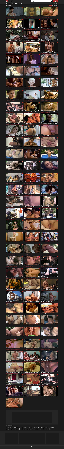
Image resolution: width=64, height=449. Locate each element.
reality (13, 361)
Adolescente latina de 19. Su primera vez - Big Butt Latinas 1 (31, 301)
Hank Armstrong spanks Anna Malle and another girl (13, 123)
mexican (50, 337)
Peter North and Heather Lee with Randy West (30, 313)
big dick (14, 302)
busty (45, 266)
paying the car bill (8, 396)
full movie (14, 17)
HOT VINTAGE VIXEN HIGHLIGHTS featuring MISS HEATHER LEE (49, 396)
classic (50, 100)
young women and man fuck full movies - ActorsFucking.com (14, 16)
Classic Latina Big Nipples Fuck (28, 123)
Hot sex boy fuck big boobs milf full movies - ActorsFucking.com (49, 40)
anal (27, 76)
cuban (50, 254)
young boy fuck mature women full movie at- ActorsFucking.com (32, 99)
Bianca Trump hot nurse (27, 64)
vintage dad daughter (32, 427)
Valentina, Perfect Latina (27, 230)
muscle (48, 159)
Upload (55, 1)
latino (8, 29)
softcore (46, 159)
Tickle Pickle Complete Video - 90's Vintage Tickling (30, 194)
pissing (7, 429)
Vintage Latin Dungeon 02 (44, 384)
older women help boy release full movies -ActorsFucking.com (14, 135)
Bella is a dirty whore (9, 265)
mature (10, 17)
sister (20, 427)
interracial (16, 88)
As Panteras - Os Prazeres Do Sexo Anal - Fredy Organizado (32, 384)
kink (14, 76)
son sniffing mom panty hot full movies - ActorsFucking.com (31, 40)
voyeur (31, 29)
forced (7, 427)
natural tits (44, 183)
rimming (34, 290)
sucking (14, 100)
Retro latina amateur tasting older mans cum (47, 372)
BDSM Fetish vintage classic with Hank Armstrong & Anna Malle (14, 194)
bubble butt (16, 302)
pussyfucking (9, 349)
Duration (56, 5)
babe (49, 349)
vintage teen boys (16, 429)
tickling (9, 112)
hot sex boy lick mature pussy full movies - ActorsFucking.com (14, 40)
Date (53, 5)
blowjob (46, 17)
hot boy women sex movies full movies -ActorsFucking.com (14, 52)
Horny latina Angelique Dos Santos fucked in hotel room (48, 16)
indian (7, 17)
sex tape (30, 302)
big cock (17, 195)
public (44, 337)
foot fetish (45, 278)
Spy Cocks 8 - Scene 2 (9, 301)
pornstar (12, 183)
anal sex (9, 41)
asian (28, 242)
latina (8, 17)
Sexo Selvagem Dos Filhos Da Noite (11, 230)
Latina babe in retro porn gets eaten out (29, 16)
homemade (48, 325)
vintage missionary (46, 427)
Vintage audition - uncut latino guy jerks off (11, 147)
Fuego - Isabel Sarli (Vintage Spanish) (46, 194)
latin (7, 112)
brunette (11, 88)
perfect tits (31, 183)
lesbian (7, 266)
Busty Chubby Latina (26, 52)
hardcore (28, 17)
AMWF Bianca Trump (26, 218)
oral (13, 53)
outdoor (49, 219)
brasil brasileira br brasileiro (34, 361)
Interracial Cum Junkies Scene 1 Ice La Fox (46, 253)
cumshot (48, 17)
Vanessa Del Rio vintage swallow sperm (11, 277)
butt (11, 373)
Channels (21, 3)
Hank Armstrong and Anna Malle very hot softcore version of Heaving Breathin (49, 289)
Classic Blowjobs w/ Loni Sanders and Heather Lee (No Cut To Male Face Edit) (32, 147)
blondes (12, 254)
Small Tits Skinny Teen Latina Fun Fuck (29, 336)
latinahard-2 (42, 99)
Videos (10, 3)
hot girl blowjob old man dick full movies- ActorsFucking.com (49, 123)
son (42, 429)
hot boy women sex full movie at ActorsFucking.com (13, 99)
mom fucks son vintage (14, 427)
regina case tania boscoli (27, 361)
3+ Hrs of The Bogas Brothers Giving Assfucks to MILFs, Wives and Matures (49, 111)
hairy (24, 88)
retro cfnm (39, 429)
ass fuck (29, 76)
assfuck (45, 112)
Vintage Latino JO (8, 28)
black (28, 53)
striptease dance (29, 429)
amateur (32, 17)
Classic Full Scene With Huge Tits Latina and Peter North (31, 111)
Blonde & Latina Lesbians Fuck (45, 206)
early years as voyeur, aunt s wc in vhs (29, 28)
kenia (16, 159)
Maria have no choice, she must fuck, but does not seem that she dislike (32, 277)
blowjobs (50, 136)
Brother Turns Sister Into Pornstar (45, 135)
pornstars (30, 124)
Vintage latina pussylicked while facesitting (29, 206)
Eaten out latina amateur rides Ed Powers (46, 348)
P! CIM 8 (7, 253)
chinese (34, 429)
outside (9, 171)
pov (32, 136)
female (19, 349)
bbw (48, 254)
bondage (14, 195)
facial (34, 112)
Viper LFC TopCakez (26, 348)
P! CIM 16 (42, 230)
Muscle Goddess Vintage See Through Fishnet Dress (31, 182)
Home (7, 3)
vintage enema (46, 429)
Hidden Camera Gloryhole (9, 384)
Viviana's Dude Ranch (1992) (10, 182)
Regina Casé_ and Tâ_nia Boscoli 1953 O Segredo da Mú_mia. (32, 360)
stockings (12, 159)
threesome (35, 373)
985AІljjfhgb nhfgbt (43, 182)
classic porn (14, 278)
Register (54, 3)
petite (7, 349)
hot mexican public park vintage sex (46, 336)
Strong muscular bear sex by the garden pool (12, 336)
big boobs (9, 76)
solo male (31, 349)
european (43, 195)
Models (17, 3)
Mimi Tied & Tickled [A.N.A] (9, 206)
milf (12, 17)
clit (50, 429)
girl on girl (50, 266)
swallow (10, 242)
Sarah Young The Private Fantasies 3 (28, 265)
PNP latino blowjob (26, 396)
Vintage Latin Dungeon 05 (44, 277)
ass (47, 53)
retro (26, 17)
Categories (14, 3)
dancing (11, 266)
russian (24, 429)
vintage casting (39, 427)
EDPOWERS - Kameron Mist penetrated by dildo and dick (48, 64)
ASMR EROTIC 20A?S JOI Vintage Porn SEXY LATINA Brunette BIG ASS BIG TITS (32, 135)
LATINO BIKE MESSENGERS (9, 218)
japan (11, 429)
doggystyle (34, 278)
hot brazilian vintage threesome (10, 313)
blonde (14, 183)
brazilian (12, 242)
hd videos (27, 29)
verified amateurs (15, 373)
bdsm (12, 207)
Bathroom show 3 (43, 147)
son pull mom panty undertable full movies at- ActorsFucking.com (14, 64)
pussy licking (47, 266)
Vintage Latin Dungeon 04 (9, 111)
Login (57, 3)
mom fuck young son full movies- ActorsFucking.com (48, 28)
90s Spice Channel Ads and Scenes (10, 289)
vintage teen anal (24, 427)
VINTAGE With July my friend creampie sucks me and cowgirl (14, 372)
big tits (31, 53)
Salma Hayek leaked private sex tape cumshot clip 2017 (48, 52)
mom (48, 76)
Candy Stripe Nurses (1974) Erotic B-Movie (46, 301)
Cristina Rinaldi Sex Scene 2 (27, 253)
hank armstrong (16, 124)
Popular (50, 5)
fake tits (33, 219)
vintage (25, 17)
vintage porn (16, 349)
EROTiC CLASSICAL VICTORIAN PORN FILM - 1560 (12, 348)
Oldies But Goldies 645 (44, 218)
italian (26, 254)
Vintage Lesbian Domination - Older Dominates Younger (48, 265)
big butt (28, 302)
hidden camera (34, 29)
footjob (15, 159)
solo (51, 427)
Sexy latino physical (8, 360)
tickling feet (12, 112)
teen (47, 219)
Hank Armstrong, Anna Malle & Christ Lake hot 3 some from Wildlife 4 (32, 372)
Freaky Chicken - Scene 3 (27, 289)
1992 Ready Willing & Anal (44, 360)
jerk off (10, 29)
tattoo (15, 361)
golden (33, 124)
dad (53, 427)
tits (11, 76)
